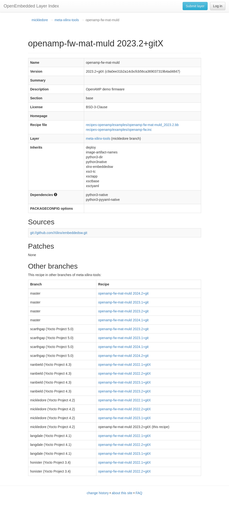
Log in (217, 6)
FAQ (139, 493)
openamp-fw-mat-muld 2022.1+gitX (124, 364)
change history (98, 493)
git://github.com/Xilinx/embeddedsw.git (58, 233)
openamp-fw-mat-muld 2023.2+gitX (124, 391)
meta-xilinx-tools (67, 20)
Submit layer (195, 6)
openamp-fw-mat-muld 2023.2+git (123, 311)
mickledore (40, 20)
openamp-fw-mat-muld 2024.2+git (123, 293)
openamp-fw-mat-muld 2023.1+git (123, 302)
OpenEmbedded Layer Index (31, 6)
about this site (122, 493)
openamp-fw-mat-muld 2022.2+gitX (124, 373)
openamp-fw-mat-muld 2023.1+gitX (124, 382)
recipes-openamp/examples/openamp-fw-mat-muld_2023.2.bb (132, 125)
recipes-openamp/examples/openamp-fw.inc (119, 130)
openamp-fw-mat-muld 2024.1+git (123, 320)
